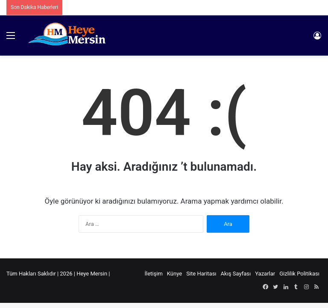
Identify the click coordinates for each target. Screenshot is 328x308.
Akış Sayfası (236, 273)
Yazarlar (265, 273)
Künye (174, 273)
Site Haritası (201, 273)
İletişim (154, 273)
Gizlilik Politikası (299, 273)
